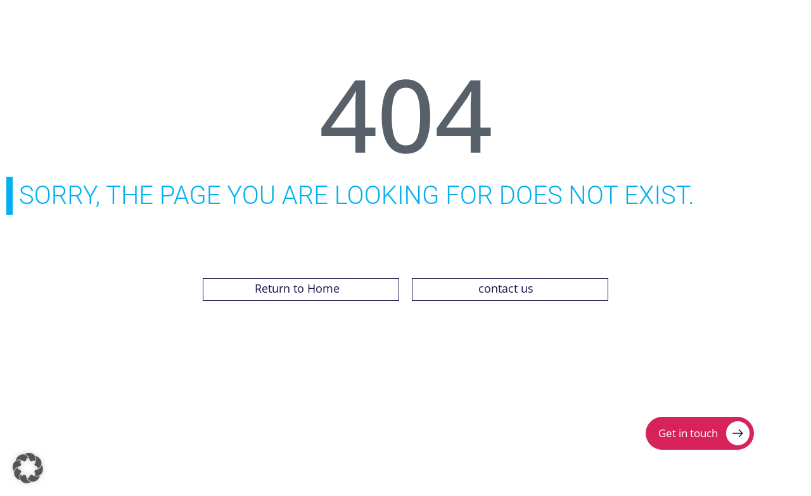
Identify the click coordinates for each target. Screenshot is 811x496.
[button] (28, 468)
